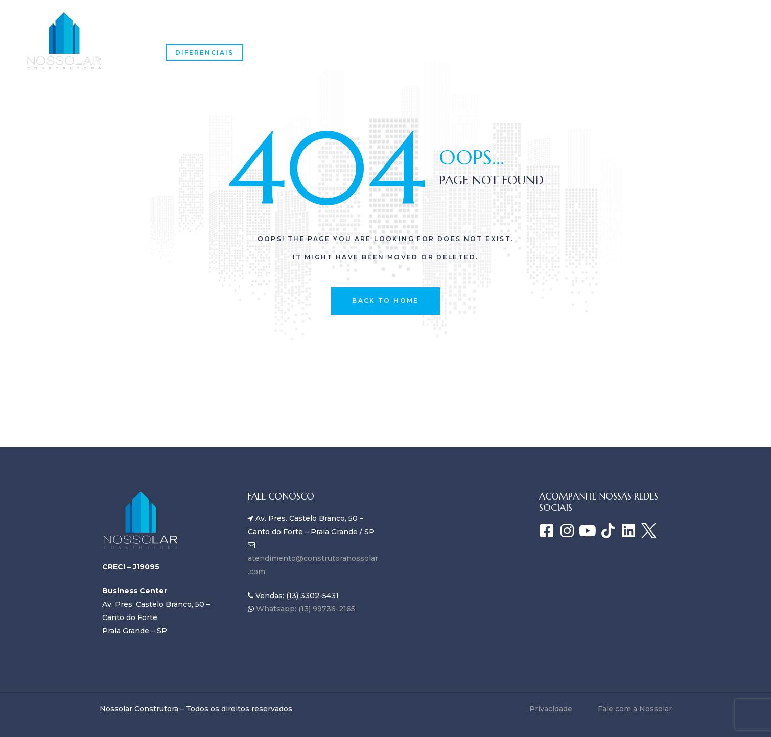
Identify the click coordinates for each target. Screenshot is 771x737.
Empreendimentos (357, 32)
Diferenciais (204, 52)
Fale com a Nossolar (511, 32)
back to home (385, 300)
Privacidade (550, 709)
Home (178, 32)
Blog (430, 32)
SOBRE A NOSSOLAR (253, 32)
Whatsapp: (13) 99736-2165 (304, 608)
